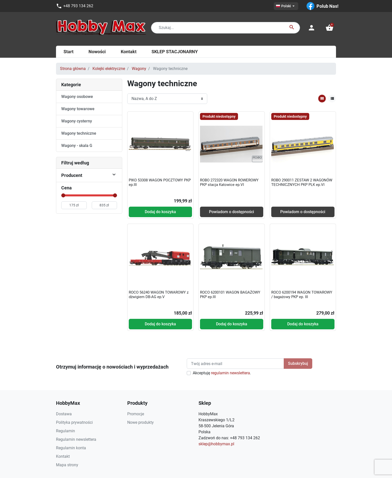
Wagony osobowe (77, 96)
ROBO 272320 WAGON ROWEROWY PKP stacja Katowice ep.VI (229, 182)
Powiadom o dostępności (231, 211)
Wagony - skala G (76, 145)
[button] (329, 27)
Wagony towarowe (77, 108)
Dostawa (64, 414)
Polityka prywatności (74, 422)
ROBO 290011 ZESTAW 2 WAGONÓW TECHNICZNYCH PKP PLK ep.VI (301, 182)
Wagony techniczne (78, 133)
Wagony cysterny (76, 121)
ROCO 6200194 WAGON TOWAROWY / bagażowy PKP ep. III (301, 294)
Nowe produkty (140, 422)
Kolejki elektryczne (108, 68)
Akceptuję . (222, 373)
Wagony (139, 68)
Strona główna (73, 68)
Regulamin (65, 431)
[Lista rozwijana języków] (286, 6)
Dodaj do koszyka (160, 211)
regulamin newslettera (230, 373)
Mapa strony (67, 465)
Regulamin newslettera (76, 439)
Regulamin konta (71, 448)
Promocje (135, 414)
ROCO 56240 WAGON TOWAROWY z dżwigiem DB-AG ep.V (158, 294)
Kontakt (63, 456)
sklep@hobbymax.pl (216, 444)
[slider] (63, 195)
